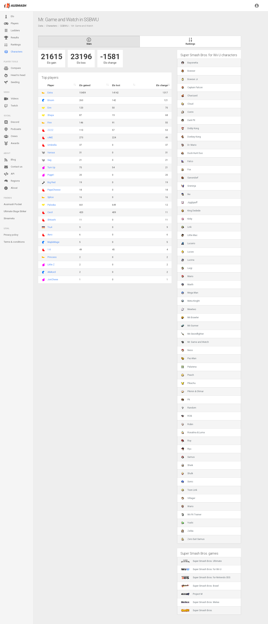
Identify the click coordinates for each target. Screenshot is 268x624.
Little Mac (189, 235)
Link (186, 227)
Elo (9, 16)
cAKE (50, 137)
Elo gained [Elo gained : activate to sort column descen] (84, 85)
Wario (187, 506)
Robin (187, 424)
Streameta (9, 218)
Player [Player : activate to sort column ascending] (50, 85)
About (10, 188)
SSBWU (64, 25)
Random (188, 407)
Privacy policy (11, 234)
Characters (13, 52)
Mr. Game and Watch (195, 342)
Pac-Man (188, 358)
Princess (52, 257)
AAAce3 (51, 272)
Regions (12, 181)
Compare (12, 68)
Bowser (188, 70)
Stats (89, 41)
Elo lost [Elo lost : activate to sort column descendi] (116, 85)
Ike (185, 194)
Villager (188, 498)
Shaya (50, 115)
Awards (11, 143)
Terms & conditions (14, 241)
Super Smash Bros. (196, 610)
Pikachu (188, 383)
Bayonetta (189, 62)
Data (40, 25)
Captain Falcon (192, 87)
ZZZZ (50, 130)
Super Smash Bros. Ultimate (201, 561)
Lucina (187, 259)
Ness (187, 350)
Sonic (187, 481)
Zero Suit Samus (193, 539)
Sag (49, 160)
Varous (51, 152)
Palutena (189, 366)
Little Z (51, 264)
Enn (49, 107)
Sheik (187, 465)
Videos (11, 98)
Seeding (12, 82)
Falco (187, 161)
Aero (49, 234)
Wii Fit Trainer (191, 514)
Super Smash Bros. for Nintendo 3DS (205, 577)
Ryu (186, 448)
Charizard (189, 95)
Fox (186, 169)
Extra (50, 92)
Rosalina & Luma (193, 432)
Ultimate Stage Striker (15, 211)
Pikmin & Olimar (192, 391)
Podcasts (12, 129)
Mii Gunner (189, 325)
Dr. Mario (188, 144)
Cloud (187, 103)
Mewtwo (188, 309)
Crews (10, 136)
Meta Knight (190, 300)
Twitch (11, 106)
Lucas (187, 251)
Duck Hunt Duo (192, 153)
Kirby (186, 218)
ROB (186, 415)
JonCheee (52, 279)
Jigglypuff (189, 202)
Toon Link (189, 490)
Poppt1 (50, 175)
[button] (257, 5)
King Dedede (190, 210)
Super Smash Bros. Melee (200, 602)
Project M (191, 594)
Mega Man (189, 292)
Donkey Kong (191, 136)
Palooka (51, 205)
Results (11, 37)
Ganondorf (189, 177)
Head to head (14, 75)
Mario (187, 276)
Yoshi (187, 522)
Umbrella (52, 145)
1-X (49, 249)
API (9, 174)
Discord (11, 122)
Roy (186, 440)
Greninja (188, 185)
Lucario (188, 243)
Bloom (50, 100)
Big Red (51, 182)
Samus (188, 457)
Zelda (187, 530)
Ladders (12, 30)
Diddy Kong (190, 128)
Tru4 (49, 227)
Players (11, 23)
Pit (185, 399)
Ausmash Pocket (13, 204)
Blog (10, 160)
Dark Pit (188, 120)
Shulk (187, 473)
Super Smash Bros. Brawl (200, 585)
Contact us (13, 167)
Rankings (12, 45)
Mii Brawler (190, 317)
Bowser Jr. (189, 79)
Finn (49, 122)
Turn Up (51, 167)
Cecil (50, 212)
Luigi (186, 268)
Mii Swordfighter (192, 333)
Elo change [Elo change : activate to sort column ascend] (162, 85)
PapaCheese (53, 190)
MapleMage (53, 242)
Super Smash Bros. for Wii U (201, 569)
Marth (187, 284)
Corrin (187, 112)
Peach (187, 375)
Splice (50, 197)
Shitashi (51, 219)
